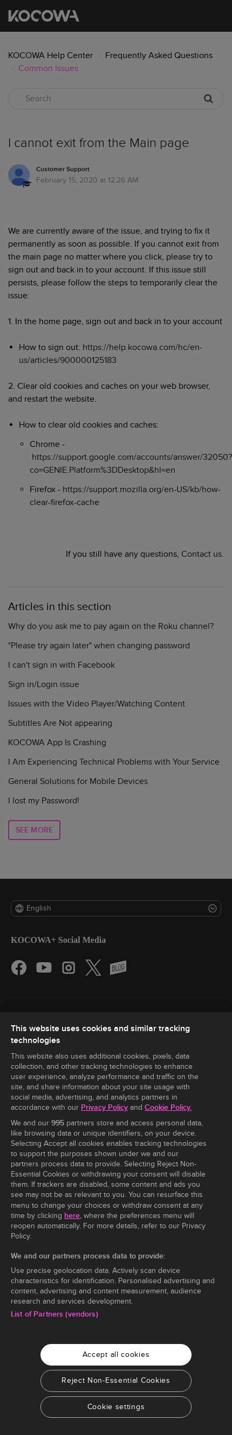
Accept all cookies (116, 1354)
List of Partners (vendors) (54, 1314)
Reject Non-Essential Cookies (116, 1380)
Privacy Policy (104, 1107)
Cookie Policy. (168, 1107)
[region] (116, 1223)
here (72, 1215)
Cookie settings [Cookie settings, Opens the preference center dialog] (116, 1406)
